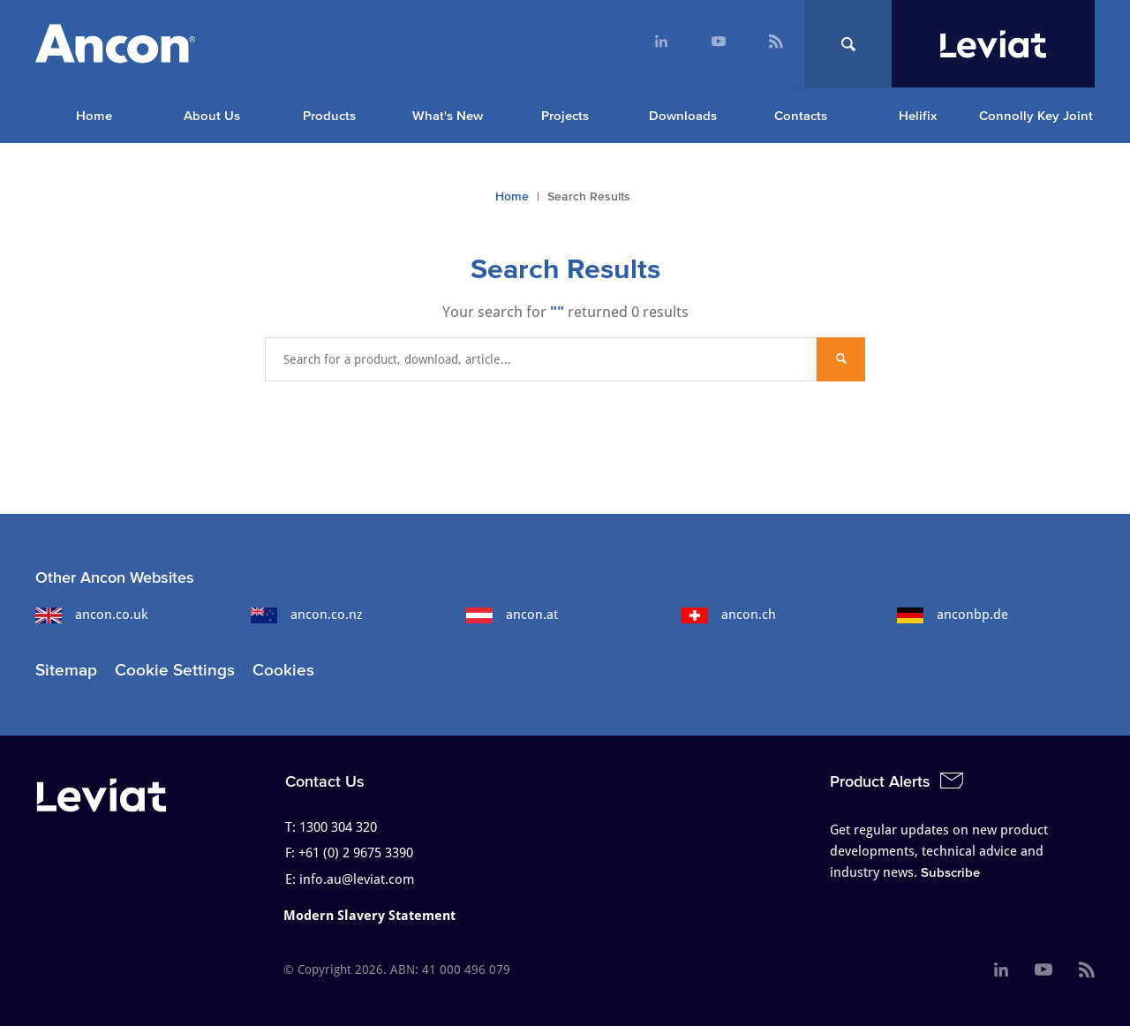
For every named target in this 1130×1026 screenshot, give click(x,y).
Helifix (918, 115)
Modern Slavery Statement (369, 916)
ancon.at (512, 614)
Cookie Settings (175, 669)
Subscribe (950, 871)
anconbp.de (952, 614)
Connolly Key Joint (1036, 115)
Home (94, 115)
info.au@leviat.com (356, 879)
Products (329, 115)
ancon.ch (729, 614)
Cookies (283, 669)
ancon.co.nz (307, 614)
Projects (565, 115)
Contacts (800, 115)
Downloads (683, 115)
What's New (447, 115)
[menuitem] (660, 43)
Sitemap (66, 669)
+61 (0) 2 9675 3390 (355, 853)
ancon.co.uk (91, 614)
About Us (212, 115)
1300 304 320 (338, 827)
